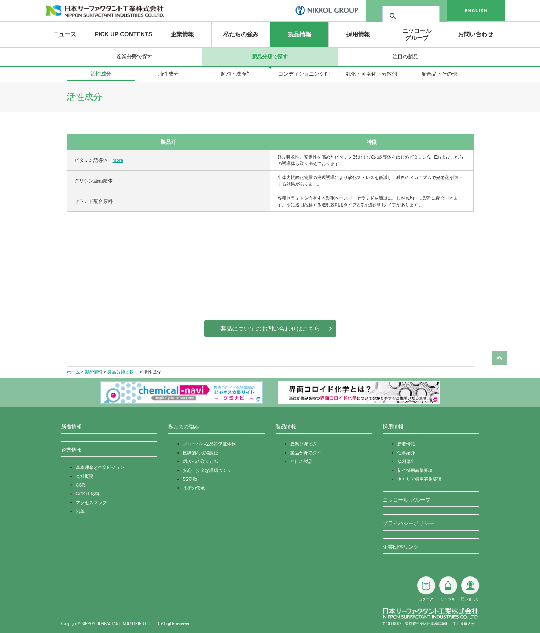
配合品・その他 (439, 74)
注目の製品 (405, 56)
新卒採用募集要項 (415, 470)
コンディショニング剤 (304, 74)
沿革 (80, 511)
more (118, 160)
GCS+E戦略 (88, 493)
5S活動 (190, 479)
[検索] (431, 16)
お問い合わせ (475, 34)
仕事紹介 (406, 452)
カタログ (426, 588)
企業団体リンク (401, 547)
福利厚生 (406, 461)
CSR (80, 485)
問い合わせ (470, 588)
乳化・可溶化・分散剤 (371, 74)
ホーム (73, 372)
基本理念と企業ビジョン (100, 467)
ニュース (64, 34)
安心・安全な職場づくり (207, 470)
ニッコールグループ (416, 34)
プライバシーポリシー (408, 523)
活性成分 (101, 74)
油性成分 (168, 74)
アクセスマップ (91, 502)
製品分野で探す (305, 452)
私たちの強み (240, 34)
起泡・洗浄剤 (236, 74)
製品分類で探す (270, 56)
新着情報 (71, 426)
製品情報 (299, 34)
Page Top (499, 340)
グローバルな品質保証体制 (209, 444)
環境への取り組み (200, 461)
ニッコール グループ (406, 500)
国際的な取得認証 (200, 452)
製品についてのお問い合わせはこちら (270, 328)
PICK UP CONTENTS (123, 34)
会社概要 (84, 476)
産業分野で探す (135, 56)
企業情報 (182, 34)
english (476, 10)
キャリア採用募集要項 (419, 479)
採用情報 (358, 34)
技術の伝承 (194, 488)
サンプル (448, 588)
